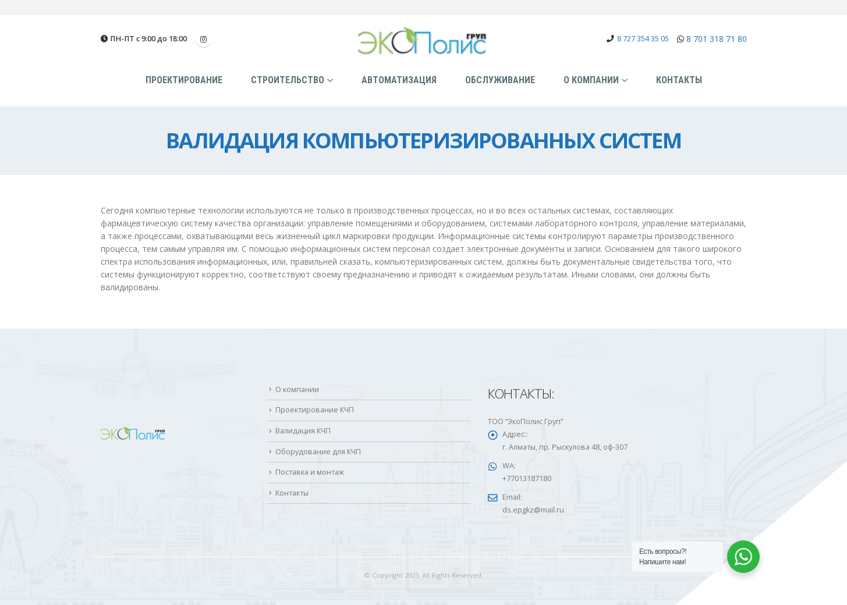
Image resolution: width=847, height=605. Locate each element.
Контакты (679, 80)
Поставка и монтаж (309, 472)
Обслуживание (500, 80)
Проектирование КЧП (314, 410)
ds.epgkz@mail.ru (533, 510)
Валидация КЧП (303, 431)
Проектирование (184, 80)
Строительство (287, 80)
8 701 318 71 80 (716, 38)
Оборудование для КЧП (318, 452)
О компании (591, 80)
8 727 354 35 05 (643, 39)
